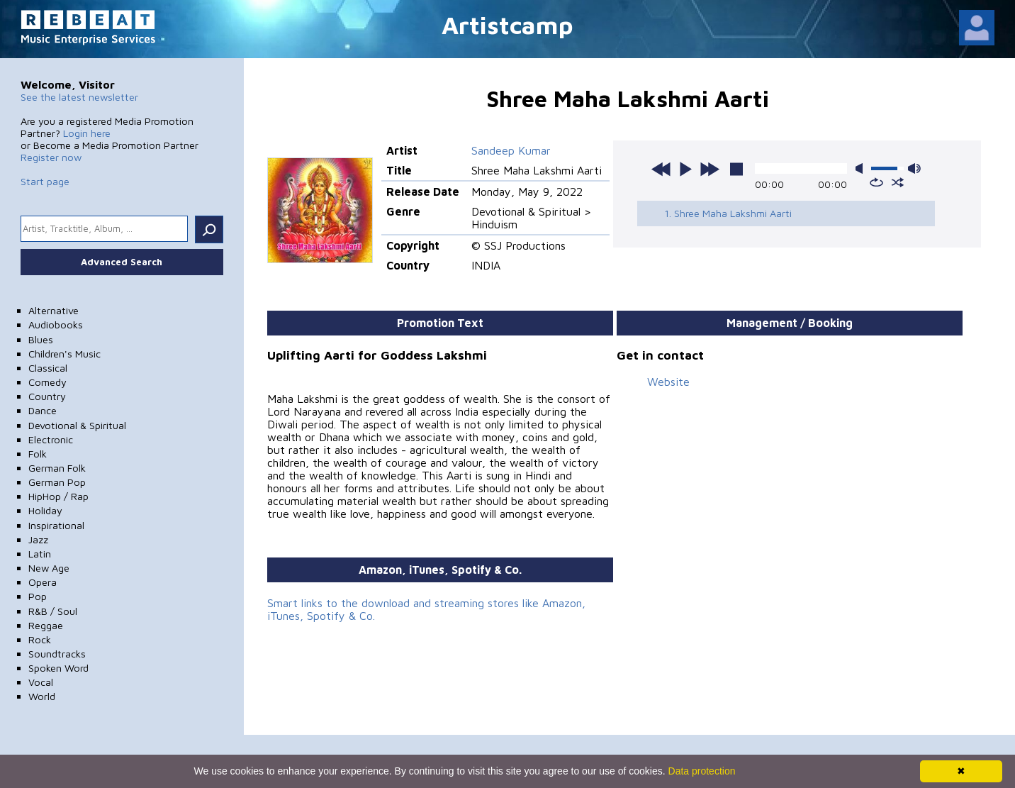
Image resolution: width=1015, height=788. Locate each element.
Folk (37, 454)
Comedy (47, 382)
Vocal (40, 682)
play (685, 169)
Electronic (50, 439)
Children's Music (64, 354)
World (41, 696)
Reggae (45, 625)
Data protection (702, 771)
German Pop (57, 482)
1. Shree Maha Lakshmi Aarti (728, 213)
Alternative (53, 310)
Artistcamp (507, 24)
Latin (39, 554)
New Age (48, 568)
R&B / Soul (52, 611)
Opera (42, 582)
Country (47, 396)
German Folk (57, 468)
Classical (47, 368)
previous (661, 169)
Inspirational (56, 525)
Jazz (38, 539)
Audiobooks (55, 324)
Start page (45, 181)
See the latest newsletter (79, 97)
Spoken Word (58, 668)
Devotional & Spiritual (77, 425)
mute (862, 168)
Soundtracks (57, 654)
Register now (51, 157)
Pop (37, 596)
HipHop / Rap (58, 496)
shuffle (898, 182)
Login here (87, 133)
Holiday (45, 510)
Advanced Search (121, 261)
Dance (42, 410)
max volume (914, 168)
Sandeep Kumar (511, 150)
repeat (876, 182)
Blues (40, 339)
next (709, 169)
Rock (39, 639)
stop (736, 169)
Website (668, 381)
